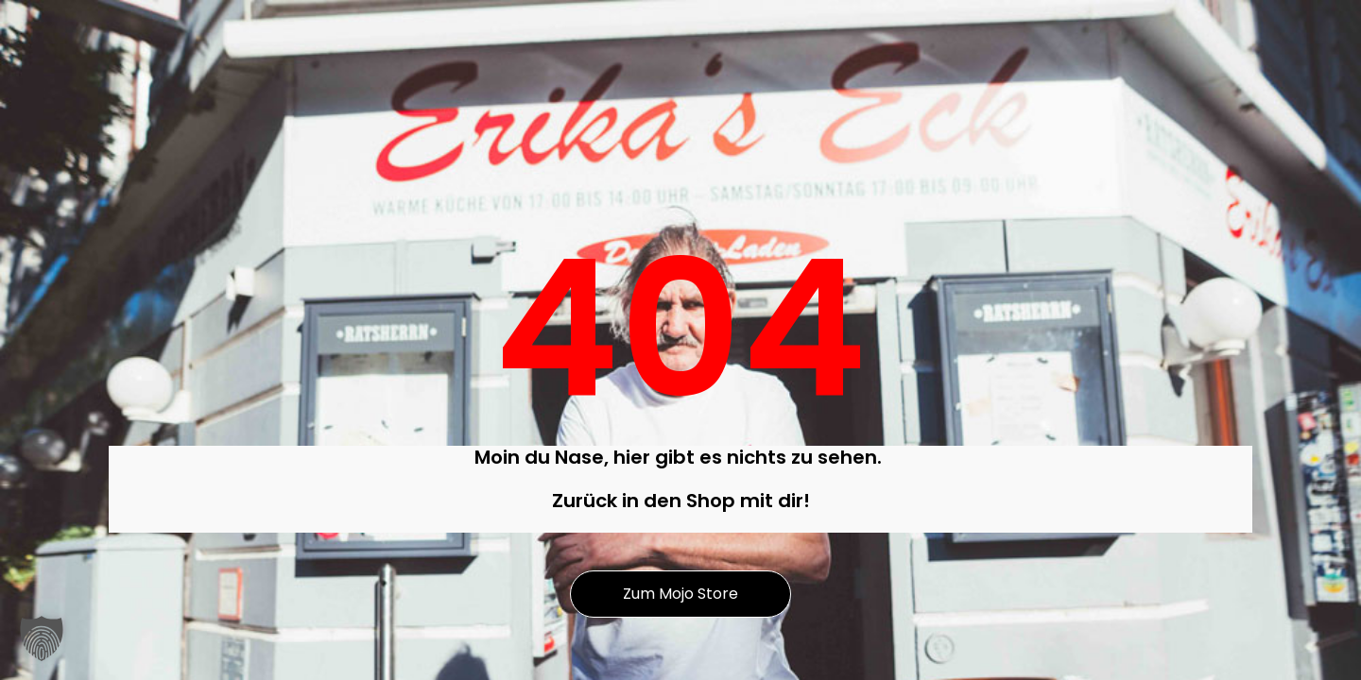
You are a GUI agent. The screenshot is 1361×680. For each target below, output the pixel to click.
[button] (41, 638)
